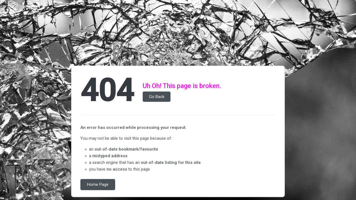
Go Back (156, 96)
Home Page (97, 184)
